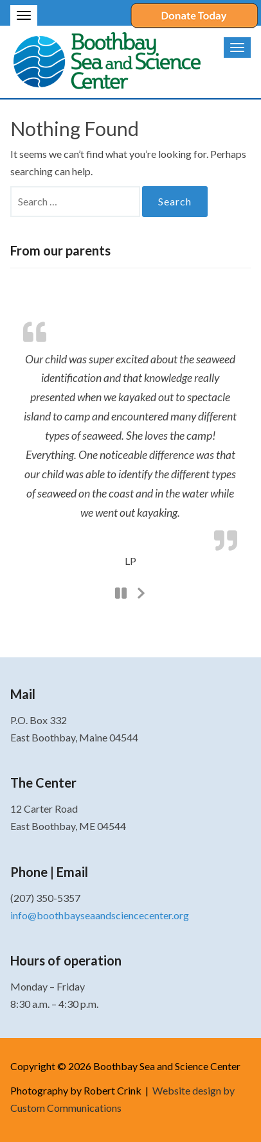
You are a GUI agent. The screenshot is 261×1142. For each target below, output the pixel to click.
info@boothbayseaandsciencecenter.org (99, 915)
